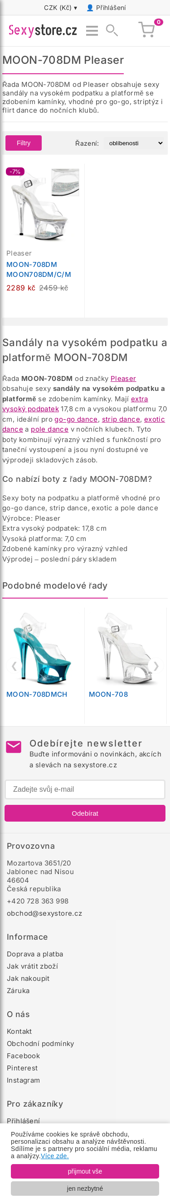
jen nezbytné (85, 1188)
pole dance (49, 429)
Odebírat (85, 813)
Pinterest (22, 1068)
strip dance (121, 419)
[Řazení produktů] (134, 143)
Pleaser (123, 378)
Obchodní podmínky (40, 1043)
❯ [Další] (156, 665)
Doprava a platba (35, 954)
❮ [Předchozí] (14, 665)
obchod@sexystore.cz (45, 913)
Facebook (23, 1055)
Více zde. (55, 1156)
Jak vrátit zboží (32, 966)
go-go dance (75, 419)
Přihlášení (111, 7)
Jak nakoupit (28, 978)
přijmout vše (85, 1171)
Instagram (23, 1080)
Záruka (18, 990)
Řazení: (87, 143)
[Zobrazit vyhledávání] (109, 31)
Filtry (23, 143)
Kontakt (19, 1031)
